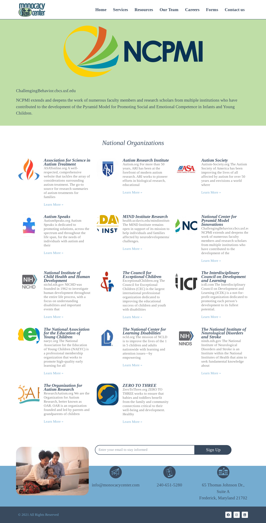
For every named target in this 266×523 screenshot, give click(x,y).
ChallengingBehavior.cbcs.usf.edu (46, 90)
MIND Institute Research (145, 216)
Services (120, 9)
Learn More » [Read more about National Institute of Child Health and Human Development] (53, 317)
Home (100, 9)
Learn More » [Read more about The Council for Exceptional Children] (132, 317)
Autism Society (214, 160)
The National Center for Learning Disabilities (144, 331)
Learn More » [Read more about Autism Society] (211, 192)
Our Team (169, 9)
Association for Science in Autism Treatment (67, 162)
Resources (144, 9)
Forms (212, 9)
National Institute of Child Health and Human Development (67, 276)
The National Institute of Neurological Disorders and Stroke (223, 333)
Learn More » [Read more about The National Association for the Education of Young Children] (53, 373)
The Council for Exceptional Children (142, 274)
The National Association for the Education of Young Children (67, 333)
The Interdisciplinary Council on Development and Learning (223, 276)
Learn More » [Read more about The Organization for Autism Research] (53, 421)
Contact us (235, 9)
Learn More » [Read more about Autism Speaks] (53, 253)
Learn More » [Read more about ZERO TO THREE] (132, 422)
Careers (192, 9)
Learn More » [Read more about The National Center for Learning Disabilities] (132, 365)
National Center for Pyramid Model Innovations (219, 220)
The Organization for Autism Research (63, 387)
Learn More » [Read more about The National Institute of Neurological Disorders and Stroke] (211, 373)
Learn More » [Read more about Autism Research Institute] (132, 192)
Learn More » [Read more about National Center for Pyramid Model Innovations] (211, 261)
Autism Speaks (57, 216)
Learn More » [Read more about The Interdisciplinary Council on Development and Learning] (211, 317)
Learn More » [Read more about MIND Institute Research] (132, 249)
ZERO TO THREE (140, 385)
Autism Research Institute (146, 160)
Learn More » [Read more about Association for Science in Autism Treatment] (53, 204)
